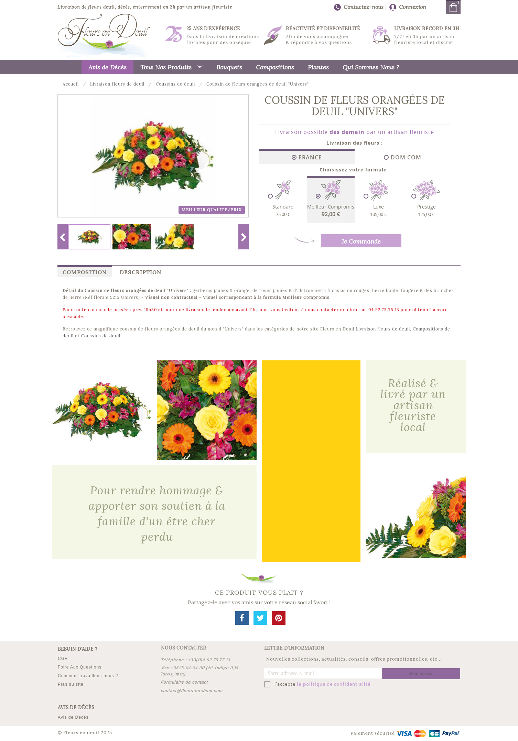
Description (140, 272)
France (307, 157)
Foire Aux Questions (79, 667)
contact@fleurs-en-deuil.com (192, 690)
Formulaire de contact (184, 682)
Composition (85, 272)
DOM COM (402, 157)
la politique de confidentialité (333, 684)
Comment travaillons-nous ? (88, 675)
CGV (63, 658)
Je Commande (361, 241)
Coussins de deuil (100, 335)
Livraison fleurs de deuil (383, 329)
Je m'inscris (421, 673)
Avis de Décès (73, 717)
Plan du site (71, 684)
